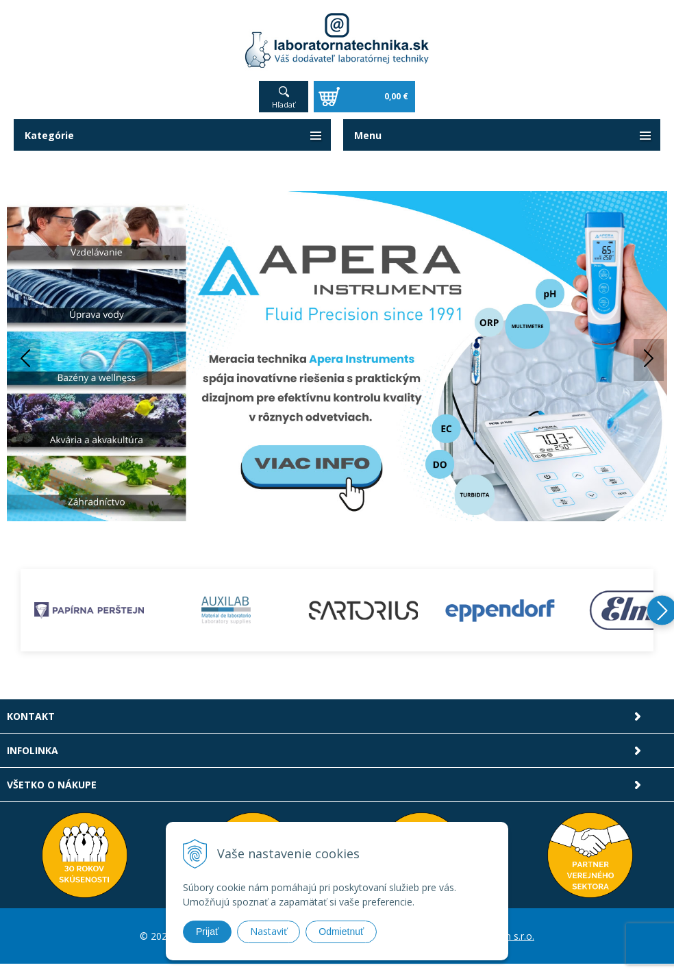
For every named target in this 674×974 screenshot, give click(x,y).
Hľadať (283, 104)
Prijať (207, 931)
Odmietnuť (341, 931)
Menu (368, 135)
